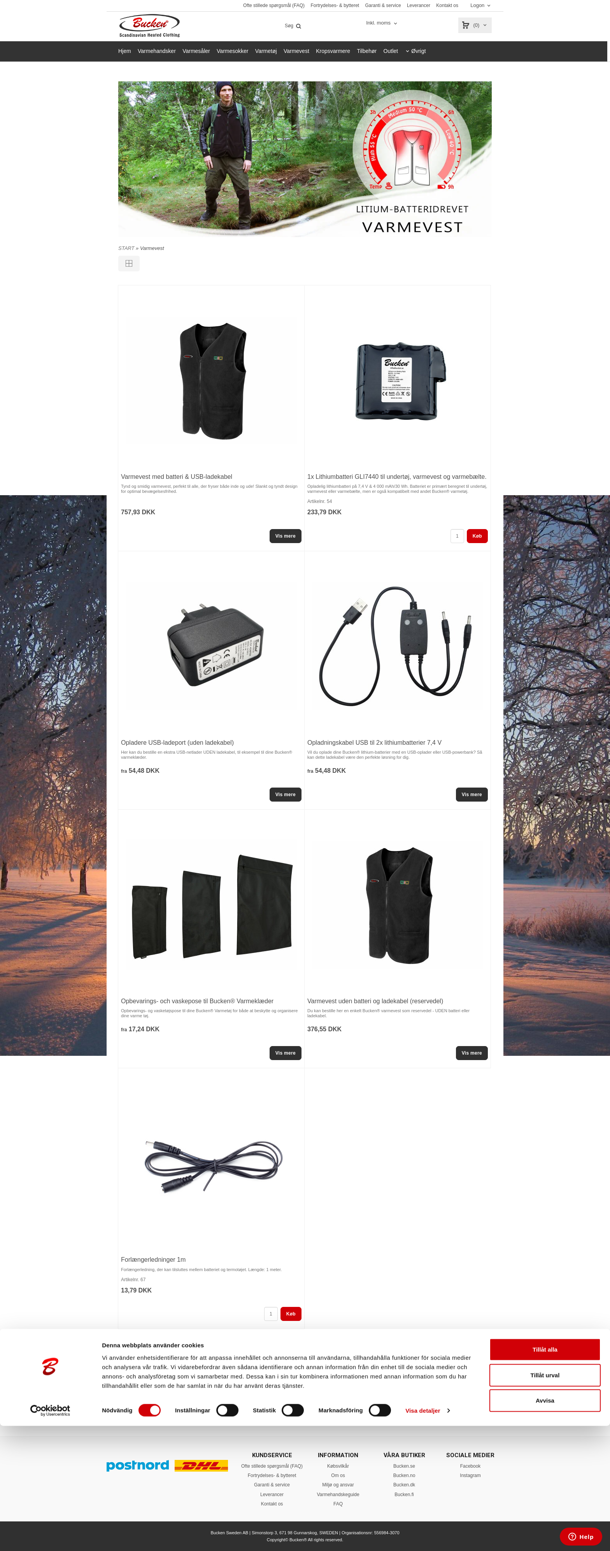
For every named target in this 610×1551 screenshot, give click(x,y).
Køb (477, 536)
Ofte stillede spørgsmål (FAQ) (274, 5)
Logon (477, 5)
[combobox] (382, 23)
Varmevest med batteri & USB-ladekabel (176, 476)
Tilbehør (367, 51)
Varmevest (296, 51)
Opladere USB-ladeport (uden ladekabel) (177, 742)
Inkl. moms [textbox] (378, 23)
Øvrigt (418, 51)
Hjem (124, 51)
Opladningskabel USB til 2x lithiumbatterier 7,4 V (374, 742)
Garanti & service (383, 5)
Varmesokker (232, 51)
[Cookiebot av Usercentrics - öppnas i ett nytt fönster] (50, 1536)
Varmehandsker (157, 51)
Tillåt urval (545, 1500)
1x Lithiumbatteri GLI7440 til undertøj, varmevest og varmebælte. (397, 476)
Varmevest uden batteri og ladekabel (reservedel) (375, 1001)
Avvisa (545, 1525)
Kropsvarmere (333, 51)
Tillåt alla (545, 1474)
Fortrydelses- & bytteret (334, 5)
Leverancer (418, 5)
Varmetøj (266, 51)
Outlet (391, 51)
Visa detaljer (422, 1535)
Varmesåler (196, 51)
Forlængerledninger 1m (153, 1259)
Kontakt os (447, 5)
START (126, 248)
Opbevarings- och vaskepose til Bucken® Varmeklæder (197, 1001)
